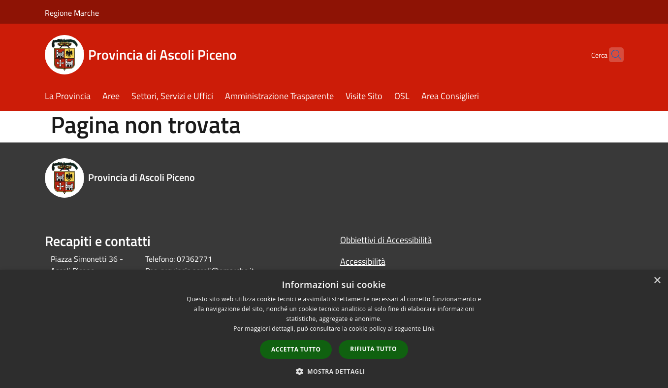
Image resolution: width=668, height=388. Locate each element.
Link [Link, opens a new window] (429, 328)
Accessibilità (362, 261)
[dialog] (334, 329)
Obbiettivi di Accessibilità (386, 240)
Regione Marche (72, 13)
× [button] (657, 280)
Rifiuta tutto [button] (373, 349)
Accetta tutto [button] (295, 349)
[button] (334, 371)
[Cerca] (612, 55)
